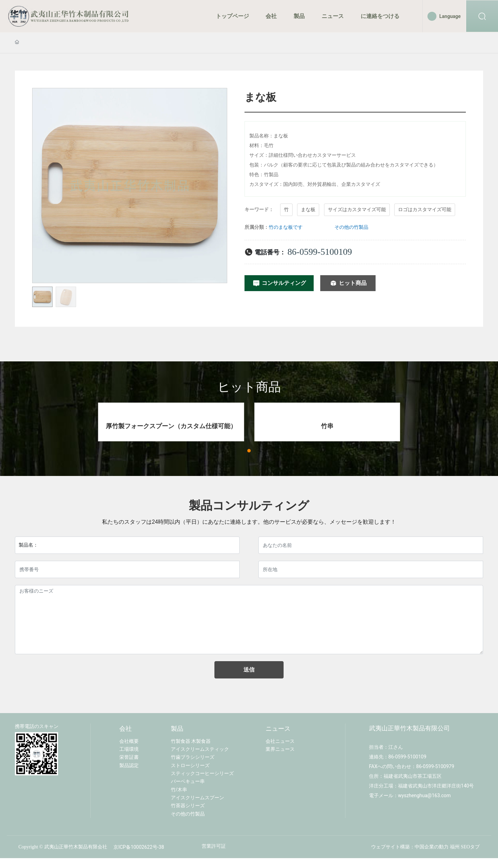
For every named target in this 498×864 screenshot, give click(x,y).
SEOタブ (470, 847)
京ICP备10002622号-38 (138, 847)
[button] (249, 451)
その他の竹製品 (351, 227)
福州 (455, 847)
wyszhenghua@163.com (424, 796)
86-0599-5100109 (319, 252)
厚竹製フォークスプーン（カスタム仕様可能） (171, 426)
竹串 (327, 426)
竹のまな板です (286, 227)
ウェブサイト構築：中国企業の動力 (410, 847)
